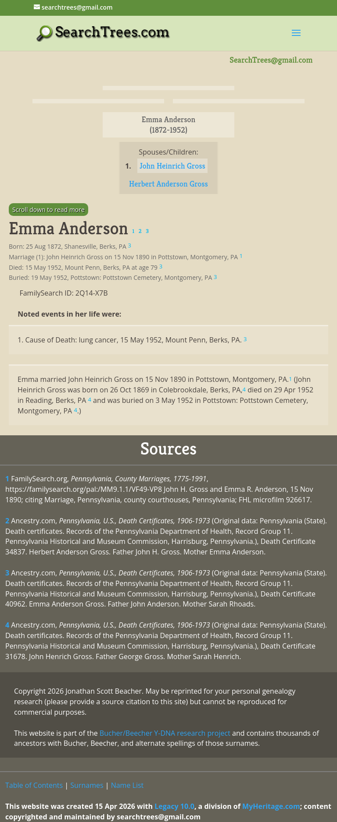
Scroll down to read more (48, 209)
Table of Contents (34, 785)
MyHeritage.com (271, 806)
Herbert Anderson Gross (168, 184)
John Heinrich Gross (172, 166)
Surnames (86, 785)
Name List (127, 785)
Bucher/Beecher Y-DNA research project (165, 733)
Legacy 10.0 (174, 806)
